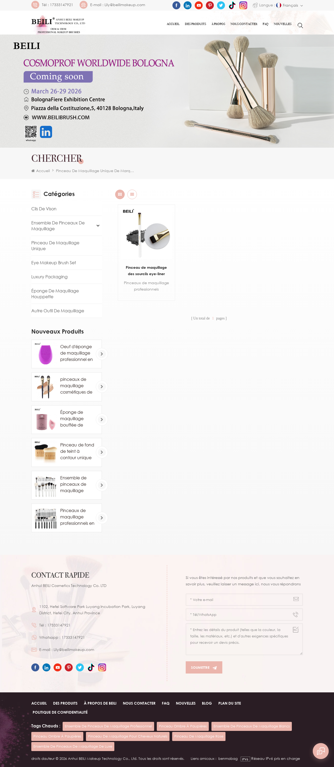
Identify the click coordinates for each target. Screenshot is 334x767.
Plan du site (229, 703)
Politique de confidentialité (60, 712)
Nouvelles (283, 24)
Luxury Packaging (49, 276)
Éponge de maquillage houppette (55, 293)
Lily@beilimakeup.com (125, 5)
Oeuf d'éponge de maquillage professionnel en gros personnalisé (76, 353)
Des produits (195, 24)
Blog (207, 703)
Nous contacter (244, 24)
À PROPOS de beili (100, 703)
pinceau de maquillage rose (198, 736)
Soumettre (204, 667)
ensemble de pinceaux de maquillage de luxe (72, 746)
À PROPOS (218, 24)
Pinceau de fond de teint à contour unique (77, 451)
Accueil (173, 24)
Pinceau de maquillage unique (55, 245)
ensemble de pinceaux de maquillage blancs (252, 726)
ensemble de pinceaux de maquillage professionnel (108, 726)
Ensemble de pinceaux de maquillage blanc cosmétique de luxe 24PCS (75, 484)
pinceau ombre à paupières (183, 726)
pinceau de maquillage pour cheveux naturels (127, 736)
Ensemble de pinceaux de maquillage (58, 225)
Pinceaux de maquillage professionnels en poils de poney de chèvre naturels (77, 517)
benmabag (228, 758)
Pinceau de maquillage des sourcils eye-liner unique (146, 271)
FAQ (265, 24)
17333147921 (61, 5)
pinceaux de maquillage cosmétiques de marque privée (76, 386)
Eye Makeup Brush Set (53, 262)
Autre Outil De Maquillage (57, 310)
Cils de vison (44, 208)
